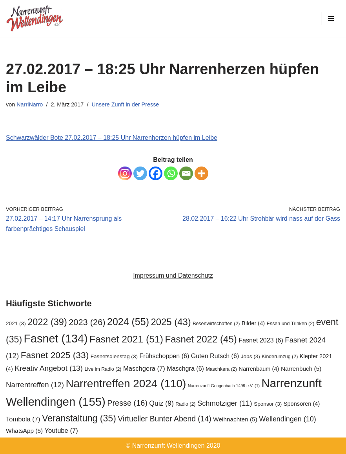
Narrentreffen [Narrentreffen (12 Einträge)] (35, 385)
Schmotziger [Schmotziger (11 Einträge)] (224, 403)
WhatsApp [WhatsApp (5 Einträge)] (24, 430)
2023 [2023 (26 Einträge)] (87, 322)
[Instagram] (125, 173)
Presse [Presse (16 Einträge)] (127, 403)
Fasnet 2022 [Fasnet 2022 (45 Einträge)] (201, 339)
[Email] (186, 173)
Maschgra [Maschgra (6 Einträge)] (185, 368)
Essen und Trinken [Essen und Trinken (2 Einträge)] (291, 323)
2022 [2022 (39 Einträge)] (47, 322)
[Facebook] (155, 173)
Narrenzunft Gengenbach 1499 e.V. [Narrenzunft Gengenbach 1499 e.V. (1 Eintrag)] (224, 385)
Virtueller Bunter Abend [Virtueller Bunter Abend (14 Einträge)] (164, 418)
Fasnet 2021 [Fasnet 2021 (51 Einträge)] (126, 339)
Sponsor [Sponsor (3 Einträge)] (268, 404)
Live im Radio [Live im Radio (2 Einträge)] (102, 369)
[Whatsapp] (171, 173)
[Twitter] (140, 173)
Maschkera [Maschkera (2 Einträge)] (221, 369)
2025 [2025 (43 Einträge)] (171, 322)
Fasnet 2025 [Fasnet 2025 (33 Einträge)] (55, 355)
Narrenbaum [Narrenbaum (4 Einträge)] (259, 369)
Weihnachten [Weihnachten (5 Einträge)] (235, 419)
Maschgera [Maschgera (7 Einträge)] (144, 368)
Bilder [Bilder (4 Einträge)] (253, 323)
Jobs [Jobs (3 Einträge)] (250, 356)
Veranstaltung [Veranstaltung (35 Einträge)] (79, 418)
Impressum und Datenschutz (173, 275)
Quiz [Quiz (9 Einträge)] (161, 403)
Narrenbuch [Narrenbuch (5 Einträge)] (301, 368)
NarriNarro (29, 104)
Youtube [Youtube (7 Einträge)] (61, 430)
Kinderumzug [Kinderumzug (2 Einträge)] (280, 356)
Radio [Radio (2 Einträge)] (185, 404)
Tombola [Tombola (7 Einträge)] (23, 419)
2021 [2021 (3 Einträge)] (16, 323)
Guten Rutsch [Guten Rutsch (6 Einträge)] (215, 355)
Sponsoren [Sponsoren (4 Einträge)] (302, 404)
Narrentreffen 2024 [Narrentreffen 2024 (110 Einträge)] (126, 383)
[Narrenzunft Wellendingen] (35, 18)
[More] (201, 173)
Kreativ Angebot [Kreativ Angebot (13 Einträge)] (49, 368)
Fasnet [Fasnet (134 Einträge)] (56, 338)
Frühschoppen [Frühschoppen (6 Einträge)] (164, 355)
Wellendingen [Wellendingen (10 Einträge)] (287, 419)
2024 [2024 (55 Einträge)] (128, 321)
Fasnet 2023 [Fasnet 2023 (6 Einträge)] (261, 340)
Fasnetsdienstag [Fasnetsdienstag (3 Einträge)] (114, 356)
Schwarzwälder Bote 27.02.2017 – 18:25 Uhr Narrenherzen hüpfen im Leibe (111, 137)
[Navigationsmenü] (331, 18)
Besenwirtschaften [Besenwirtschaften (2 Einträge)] (216, 323)
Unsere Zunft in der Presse (125, 104)
